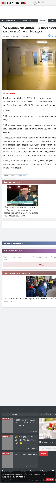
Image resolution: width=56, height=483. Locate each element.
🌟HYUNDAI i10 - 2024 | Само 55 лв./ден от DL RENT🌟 (25, 440)
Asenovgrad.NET (20, 175)
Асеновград (10, 93)
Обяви (43, 471)
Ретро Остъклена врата (26, 454)
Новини (42, 20)
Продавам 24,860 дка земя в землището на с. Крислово (26, 422)
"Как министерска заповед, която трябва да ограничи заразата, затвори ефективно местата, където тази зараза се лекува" (21, 211)
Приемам (50, 480)
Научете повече (18, 477)
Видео (33, 471)
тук (4, 259)
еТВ (52, 471)
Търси (43, 454)
